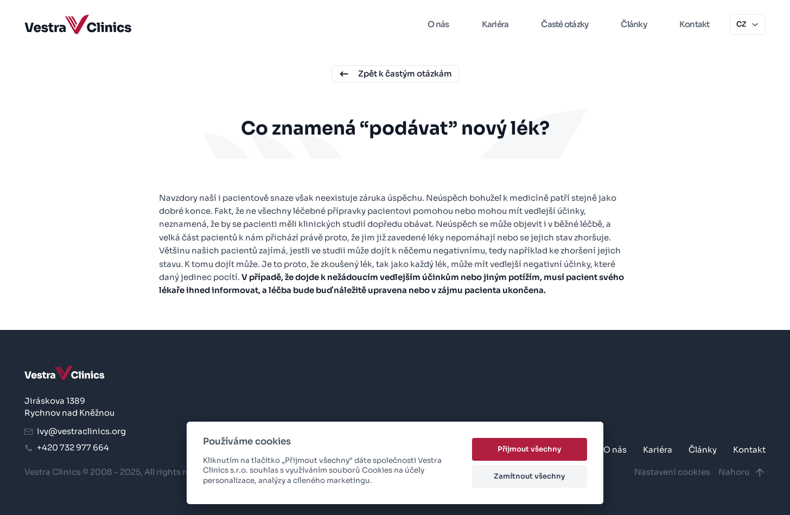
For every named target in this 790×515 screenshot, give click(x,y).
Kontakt (694, 24)
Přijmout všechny (529, 449)
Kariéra (495, 24)
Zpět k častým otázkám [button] (395, 74)
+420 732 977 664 (66, 447)
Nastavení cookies (672, 472)
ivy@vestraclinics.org (75, 431)
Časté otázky (564, 24)
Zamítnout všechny (529, 476)
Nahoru (742, 472)
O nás (438, 24)
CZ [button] (747, 24)
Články (634, 24)
